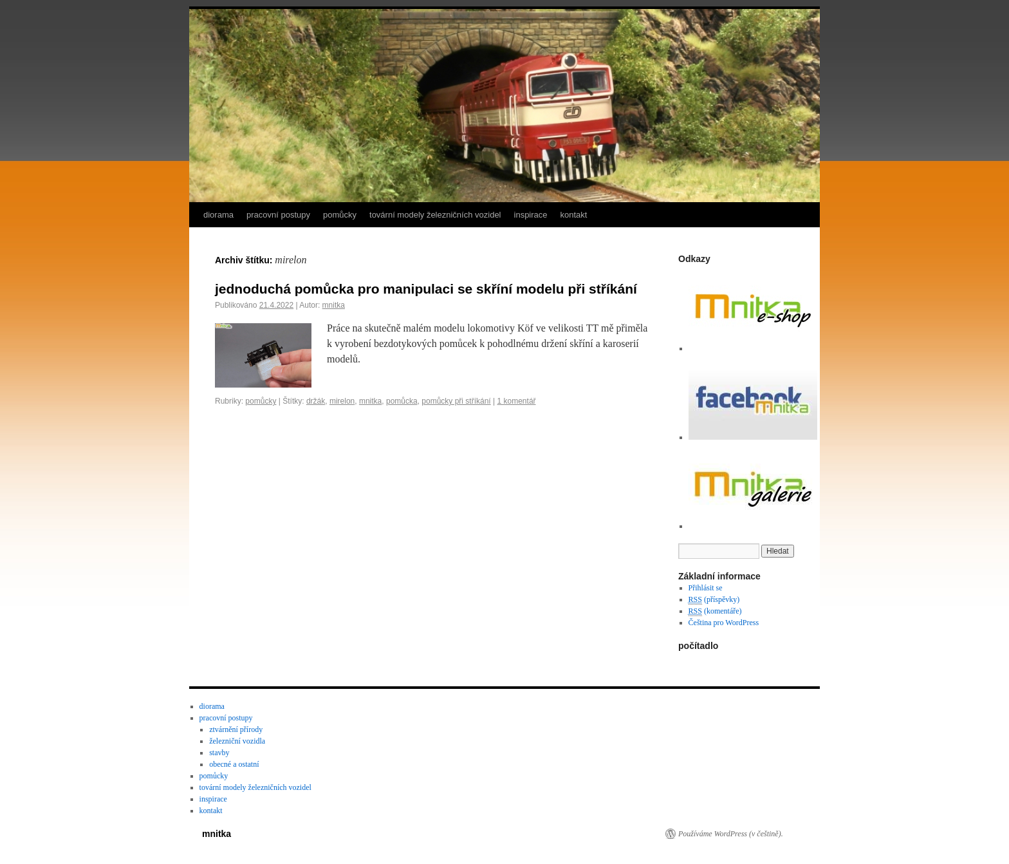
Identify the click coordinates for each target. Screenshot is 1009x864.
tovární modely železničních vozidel (435, 215)
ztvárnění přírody (236, 729)
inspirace (531, 215)
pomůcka (402, 401)
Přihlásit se (706, 587)
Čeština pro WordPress (724, 622)
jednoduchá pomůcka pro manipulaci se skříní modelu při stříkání (426, 288)
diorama (218, 215)
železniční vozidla (237, 741)
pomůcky (339, 215)
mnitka (333, 305)
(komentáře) (715, 611)
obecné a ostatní (234, 764)
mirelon (342, 401)
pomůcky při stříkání (455, 401)
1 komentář (516, 401)
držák (315, 401)
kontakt (574, 215)
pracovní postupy (278, 215)
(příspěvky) (714, 600)
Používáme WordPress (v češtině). (730, 833)
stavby (219, 752)
